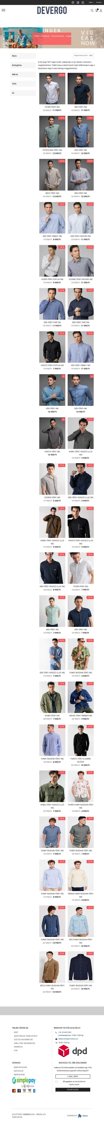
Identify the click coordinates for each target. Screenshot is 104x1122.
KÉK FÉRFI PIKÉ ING (52, 322)
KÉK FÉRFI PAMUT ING (52, 236)
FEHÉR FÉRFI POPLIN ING (52, 279)
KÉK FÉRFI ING (80, 107)
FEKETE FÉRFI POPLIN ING (52, 365)
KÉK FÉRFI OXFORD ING (81, 236)
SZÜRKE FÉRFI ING (52, 497)
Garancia (18, 1047)
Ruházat (45, 36)
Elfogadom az (74, 1083)
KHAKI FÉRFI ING (52, 716)
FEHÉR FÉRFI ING (52, 107)
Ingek (68, 36)
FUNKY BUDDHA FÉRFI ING (80, 673)
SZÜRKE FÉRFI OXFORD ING (81, 279)
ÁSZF (16, 1032)
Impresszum (19, 1075)
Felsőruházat (58, 36)
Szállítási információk (24, 1043)
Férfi (37, 36)
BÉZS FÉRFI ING (52, 193)
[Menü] (3, 10)
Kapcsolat (19, 1071)
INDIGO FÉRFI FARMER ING (80, 716)
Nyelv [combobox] (91, 2)
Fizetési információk (23, 1040)
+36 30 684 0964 (64, 1032)
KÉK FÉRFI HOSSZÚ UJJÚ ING (80, 497)
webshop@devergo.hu (68, 1039)
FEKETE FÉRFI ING (52, 452)
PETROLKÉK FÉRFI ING (52, 150)
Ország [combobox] (99, 2)
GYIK (16, 1051)
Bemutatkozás (20, 1067)
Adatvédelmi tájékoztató (25, 1036)
